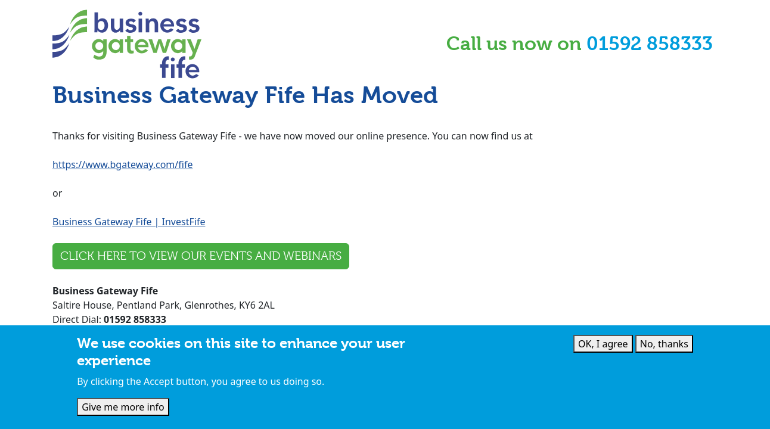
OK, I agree (603, 343)
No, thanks (664, 343)
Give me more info (123, 407)
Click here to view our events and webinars (200, 256)
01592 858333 (649, 44)
